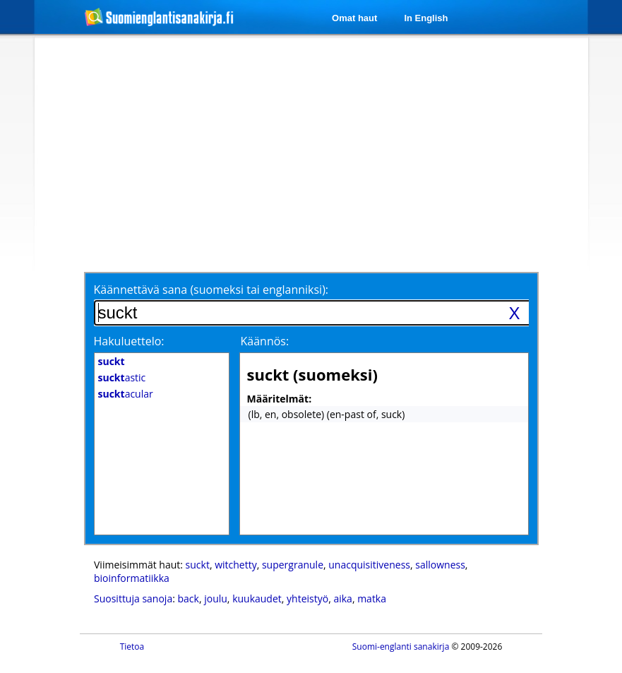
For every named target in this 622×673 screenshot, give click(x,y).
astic (122, 377)
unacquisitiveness (369, 564)
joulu (215, 598)
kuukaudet (257, 598)
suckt (198, 564)
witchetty (236, 564)
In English (426, 18)
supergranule (292, 564)
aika (342, 598)
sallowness (440, 564)
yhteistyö (307, 598)
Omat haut (354, 18)
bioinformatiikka (131, 578)
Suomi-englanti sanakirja (401, 647)
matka (371, 598)
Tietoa (132, 647)
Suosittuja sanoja (133, 598)
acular (125, 393)
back (188, 598)
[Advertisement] (280, 153)
